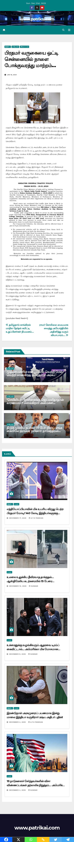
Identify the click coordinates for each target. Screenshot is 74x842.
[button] (63, 30)
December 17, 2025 (18, 518)
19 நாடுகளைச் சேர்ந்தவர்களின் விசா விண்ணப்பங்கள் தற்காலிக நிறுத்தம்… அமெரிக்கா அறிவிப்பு (36, 785)
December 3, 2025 (17, 790)
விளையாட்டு (24, 46)
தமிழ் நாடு (15, 46)
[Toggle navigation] (69, 30)
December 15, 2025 (18, 586)
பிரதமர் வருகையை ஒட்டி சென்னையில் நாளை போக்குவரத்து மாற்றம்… (31, 59)
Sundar (33, 586)
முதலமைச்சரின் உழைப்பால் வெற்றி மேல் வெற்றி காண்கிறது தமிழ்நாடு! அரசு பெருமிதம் (34, 375)
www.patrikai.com (37, 19)
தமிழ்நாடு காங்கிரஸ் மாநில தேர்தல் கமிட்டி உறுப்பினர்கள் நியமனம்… (20, 328)
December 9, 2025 (17, 654)
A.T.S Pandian (36, 518)
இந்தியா (7, 46)
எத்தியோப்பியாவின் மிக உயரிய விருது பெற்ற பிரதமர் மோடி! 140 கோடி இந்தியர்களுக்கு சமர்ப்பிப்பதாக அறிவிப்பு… (35, 513)
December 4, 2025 (17, 722)
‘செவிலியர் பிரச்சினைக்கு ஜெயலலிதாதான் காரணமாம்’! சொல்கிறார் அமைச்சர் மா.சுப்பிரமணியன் (35, 403)
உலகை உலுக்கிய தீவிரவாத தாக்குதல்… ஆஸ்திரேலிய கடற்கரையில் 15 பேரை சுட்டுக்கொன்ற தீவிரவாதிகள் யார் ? (30, 581)
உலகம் (16, 504)
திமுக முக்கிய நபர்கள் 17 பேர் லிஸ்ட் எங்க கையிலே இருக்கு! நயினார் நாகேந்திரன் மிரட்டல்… (34, 431)
